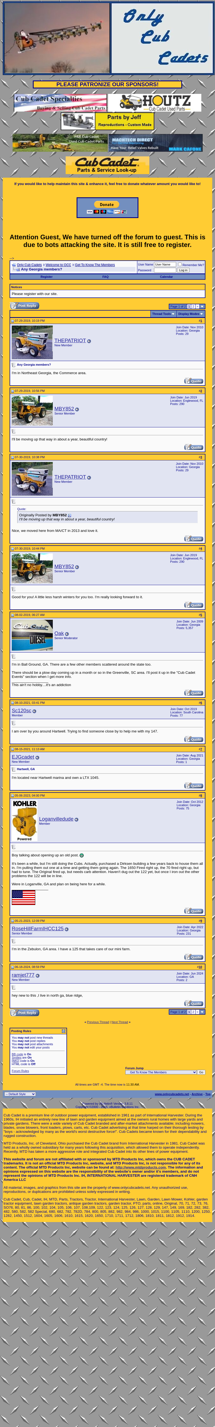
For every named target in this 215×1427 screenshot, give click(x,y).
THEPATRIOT (70, 340)
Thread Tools (161, 313)
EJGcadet (23, 757)
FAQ (105, 276)
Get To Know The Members (95, 265)
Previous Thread (98, 1022)
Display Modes (188, 313)
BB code (17, 1054)
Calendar (166, 276)
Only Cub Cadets (29, 265)
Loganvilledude (56, 819)
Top (208, 1094)
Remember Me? (191, 265)
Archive (197, 1094)
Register (46, 276)
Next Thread (120, 1022)
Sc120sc (21, 710)
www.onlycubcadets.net (172, 1094)
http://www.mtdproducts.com (141, 1167)
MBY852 (64, 409)
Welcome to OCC (58, 265)
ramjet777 (23, 975)
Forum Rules (20, 1071)
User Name (145, 264)
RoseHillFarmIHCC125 (38, 928)
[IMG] (15, 1060)
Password (144, 270)
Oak (59, 633)
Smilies (16, 1057)
